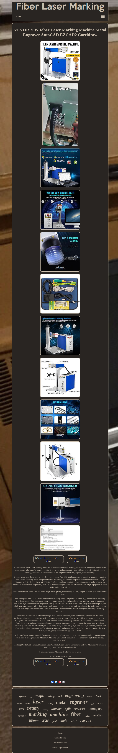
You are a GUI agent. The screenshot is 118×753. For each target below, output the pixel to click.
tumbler (98, 715)
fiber (76, 714)
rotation (87, 716)
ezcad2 (100, 703)
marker (56, 708)
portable (22, 716)
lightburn (22, 696)
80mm (34, 720)
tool (60, 696)
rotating (45, 710)
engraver (78, 702)
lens (31, 697)
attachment (80, 708)
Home (60, 733)
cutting (50, 703)
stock (92, 704)
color (27, 703)
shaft (63, 721)
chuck (98, 696)
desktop (50, 696)
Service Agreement (60, 747)
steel (21, 708)
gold (54, 721)
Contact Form (60, 738)
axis (45, 720)
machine (59, 714)
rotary (33, 707)
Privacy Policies (60, 742)
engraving (74, 695)
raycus (85, 720)
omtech (73, 721)
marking (38, 714)
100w (89, 696)
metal (61, 702)
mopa (40, 696)
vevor (19, 704)
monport (95, 708)
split (68, 708)
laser (38, 702)
